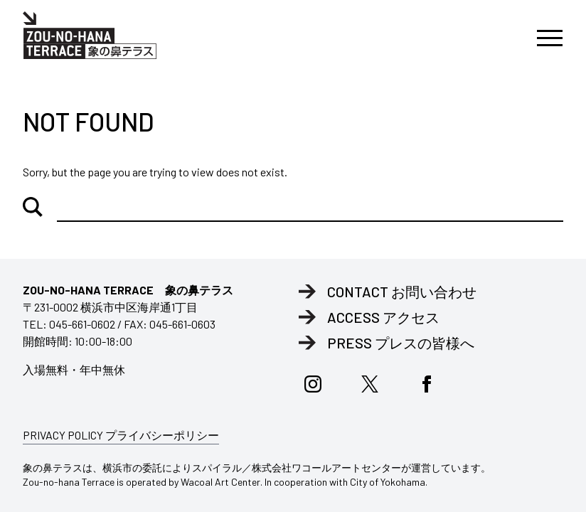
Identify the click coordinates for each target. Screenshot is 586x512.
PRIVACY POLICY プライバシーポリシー (121, 435)
